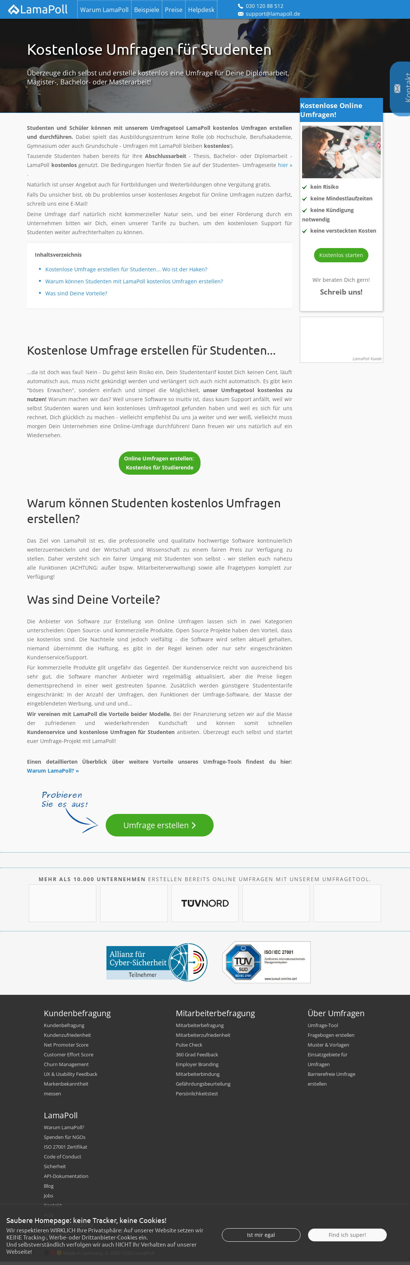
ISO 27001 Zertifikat (65, 1150)
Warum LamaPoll (104, 10)
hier (283, 164)
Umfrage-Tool (323, 1028)
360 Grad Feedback (197, 1057)
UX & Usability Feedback (70, 1077)
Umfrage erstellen (156, 825)
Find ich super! (347, 1234)
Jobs (48, 1199)
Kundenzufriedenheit (67, 1038)
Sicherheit (55, 1169)
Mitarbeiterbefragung (200, 1028)
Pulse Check (189, 1048)
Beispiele (146, 10)
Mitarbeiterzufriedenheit (203, 1038)
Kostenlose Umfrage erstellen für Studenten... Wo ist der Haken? (126, 269)
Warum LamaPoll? (50, 770)
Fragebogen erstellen (331, 1038)
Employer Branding (197, 1067)
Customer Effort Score (68, 1057)
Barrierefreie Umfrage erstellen (331, 1082)
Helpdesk (201, 10)
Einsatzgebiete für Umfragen (327, 1062)
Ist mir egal (261, 1234)
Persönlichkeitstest (197, 1097)
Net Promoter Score (66, 1048)
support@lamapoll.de (268, 13)
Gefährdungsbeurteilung (203, 1087)
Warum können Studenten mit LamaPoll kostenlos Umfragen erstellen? (134, 281)
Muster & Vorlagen (328, 1048)
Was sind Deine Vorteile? (76, 293)
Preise (174, 10)
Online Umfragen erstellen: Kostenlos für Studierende (159, 463)
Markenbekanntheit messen (66, 1092)
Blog (49, 1189)
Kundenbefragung (64, 1028)
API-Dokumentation (66, 1179)
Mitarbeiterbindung (198, 1077)
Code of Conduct (62, 1160)
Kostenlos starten (341, 255)
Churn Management (66, 1067)
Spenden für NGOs (64, 1140)
